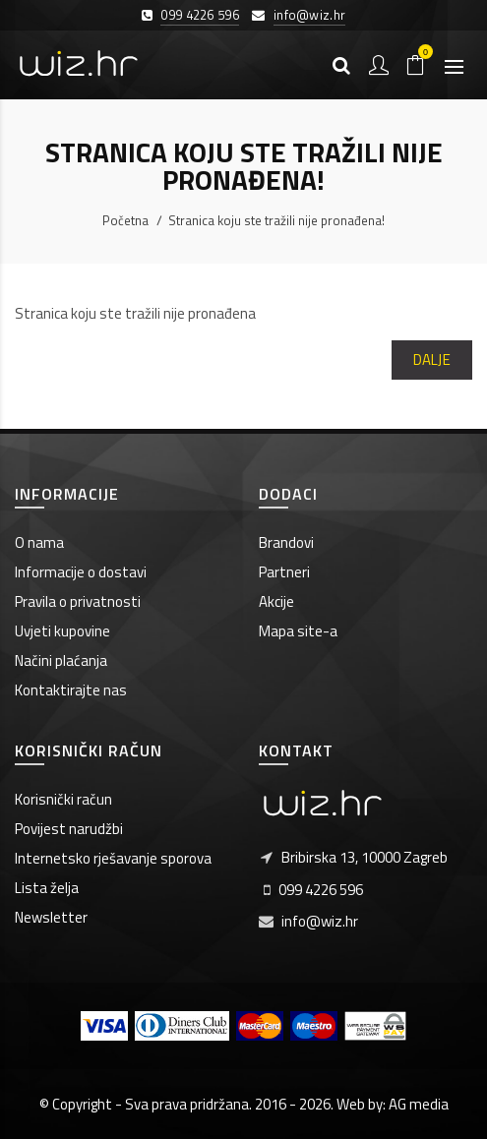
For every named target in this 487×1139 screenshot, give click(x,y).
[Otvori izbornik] (453, 64)
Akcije (276, 601)
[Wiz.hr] (79, 64)
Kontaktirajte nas (71, 690)
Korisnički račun (63, 799)
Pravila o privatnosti (78, 601)
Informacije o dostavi (81, 572)
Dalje (432, 359)
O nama (39, 542)
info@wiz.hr (309, 15)
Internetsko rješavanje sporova (113, 858)
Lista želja (47, 887)
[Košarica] (416, 64)
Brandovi (286, 542)
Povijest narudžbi (69, 828)
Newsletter (51, 917)
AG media (419, 1104)
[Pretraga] (341, 64)
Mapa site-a (298, 631)
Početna (125, 220)
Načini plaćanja (61, 660)
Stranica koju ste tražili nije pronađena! (276, 220)
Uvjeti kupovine (62, 631)
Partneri (284, 572)
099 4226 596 (199, 15)
